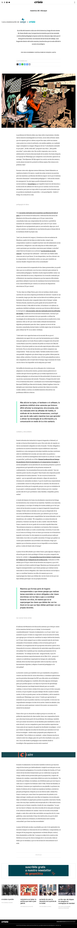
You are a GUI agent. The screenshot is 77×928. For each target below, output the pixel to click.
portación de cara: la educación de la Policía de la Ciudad (47, 901)
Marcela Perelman (63, 908)
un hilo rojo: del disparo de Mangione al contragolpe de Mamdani (66, 901)
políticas (38, 855)
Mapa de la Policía (28, 906)
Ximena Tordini (8, 902)
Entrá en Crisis (70, 921)
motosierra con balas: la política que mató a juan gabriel (28, 901)
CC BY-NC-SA (58, 925)
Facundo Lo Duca (46, 906)
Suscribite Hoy (61, 921)
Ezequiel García (51, 52)
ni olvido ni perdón (8, 899)
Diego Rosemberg (29, 52)
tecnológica (32, 184)
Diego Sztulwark (65, 906)
